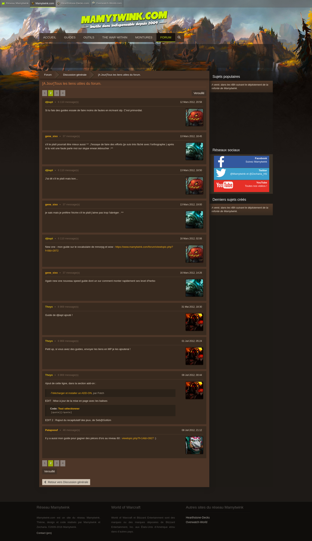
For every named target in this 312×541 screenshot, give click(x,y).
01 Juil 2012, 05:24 (192, 341)
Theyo (49, 306)
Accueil (49, 37)
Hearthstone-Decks (198, 517)
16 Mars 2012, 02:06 (191, 238)
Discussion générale (75, 74)
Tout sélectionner (68, 408)
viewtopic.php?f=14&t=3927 (138, 438)
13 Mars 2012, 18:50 (191, 170)
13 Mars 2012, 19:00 (191, 204)
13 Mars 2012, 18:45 (191, 136)
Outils (89, 37)
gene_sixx (51, 136)
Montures (143, 37)
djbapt (49, 101)
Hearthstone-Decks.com (73, 3)
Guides (70, 37)
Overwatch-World (196, 522)
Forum (165, 37)
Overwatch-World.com (107, 3)
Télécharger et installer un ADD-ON (71, 393)
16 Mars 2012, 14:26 (191, 272)
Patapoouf (51, 430)
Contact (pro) (44, 532)
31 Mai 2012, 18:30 (191, 306)
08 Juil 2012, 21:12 (192, 430)
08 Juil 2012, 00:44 (192, 375)
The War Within (114, 37)
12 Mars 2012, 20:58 (191, 102)
